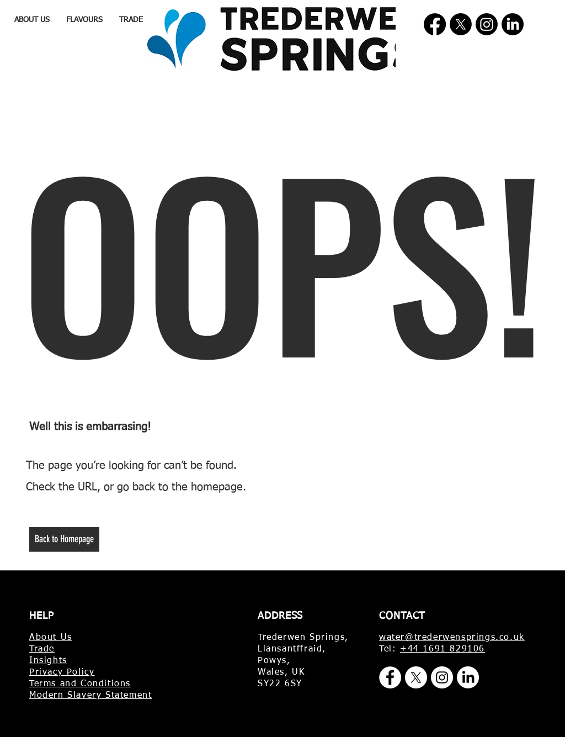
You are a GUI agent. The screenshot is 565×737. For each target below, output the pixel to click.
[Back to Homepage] (64, 539)
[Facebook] (435, 24)
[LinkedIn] (513, 24)
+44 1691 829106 (442, 649)
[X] (461, 24)
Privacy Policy (61, 672)
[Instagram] (487, 24)
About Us (50, 637)
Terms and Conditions (80, 684)
